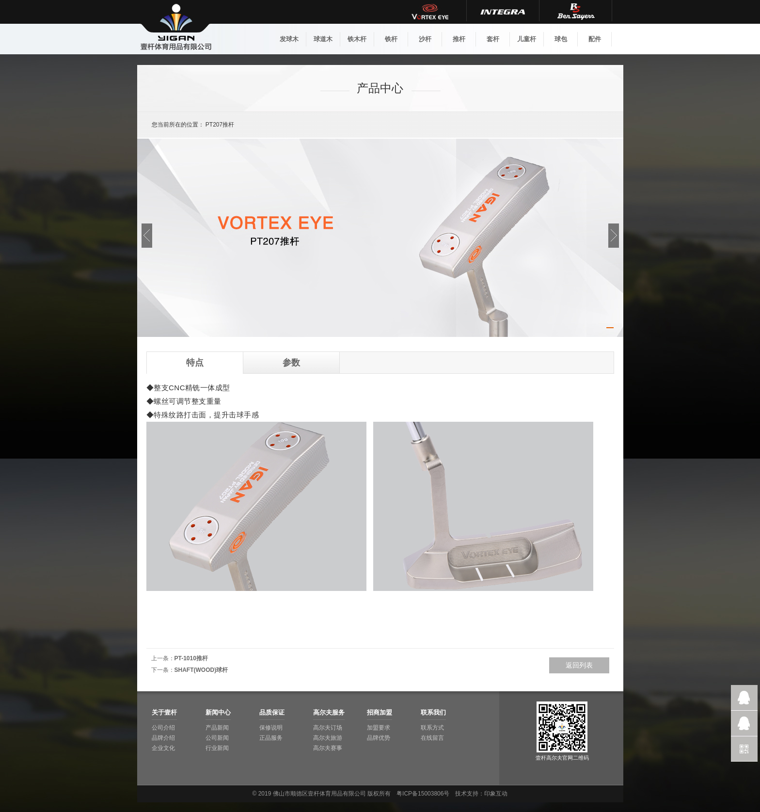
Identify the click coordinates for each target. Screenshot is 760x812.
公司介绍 (163, 727)
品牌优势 (378, 737)
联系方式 (432, 727)
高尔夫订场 (327, 727)
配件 (594, 39)
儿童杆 (526, 39)
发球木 (289, 39)
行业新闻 (217, 748)
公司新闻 (217, 737)
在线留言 (432, 737)
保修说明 (271, 727)
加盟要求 (378, 727)
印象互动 (495, 793)
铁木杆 (357, 39)
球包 (560, 39)
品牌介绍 (163, 737)
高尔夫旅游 (327, 737)
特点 (195, 362)
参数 (291, 362)
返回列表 (579, 665)
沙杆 (425, 39)
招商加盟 (379, 712)
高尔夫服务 (329, 712)
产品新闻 (217, 727)
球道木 (323, 39)
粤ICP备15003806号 (422, 793)
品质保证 (272, 712)
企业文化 (163, 748)
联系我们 (433, 712)
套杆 (493, 39)
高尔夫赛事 (327, 748)
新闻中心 (218, 712)
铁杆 (391, 39)
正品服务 (271, 737)
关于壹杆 (164, 712)
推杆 (459, 39)
